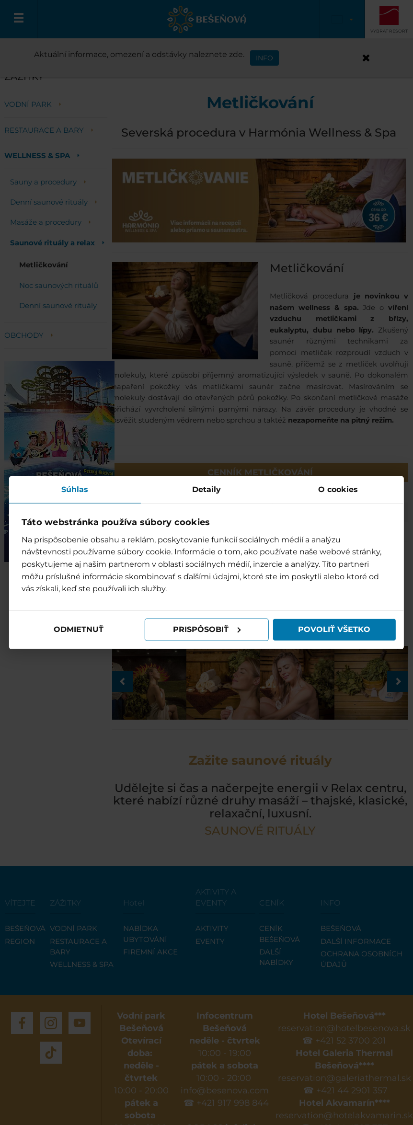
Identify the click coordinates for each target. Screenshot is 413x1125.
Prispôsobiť (207, 629)
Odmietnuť (79, 629)
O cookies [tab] (338, 489)
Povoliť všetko (334, 629)
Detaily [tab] (206, 489)
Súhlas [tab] (75, 489)
